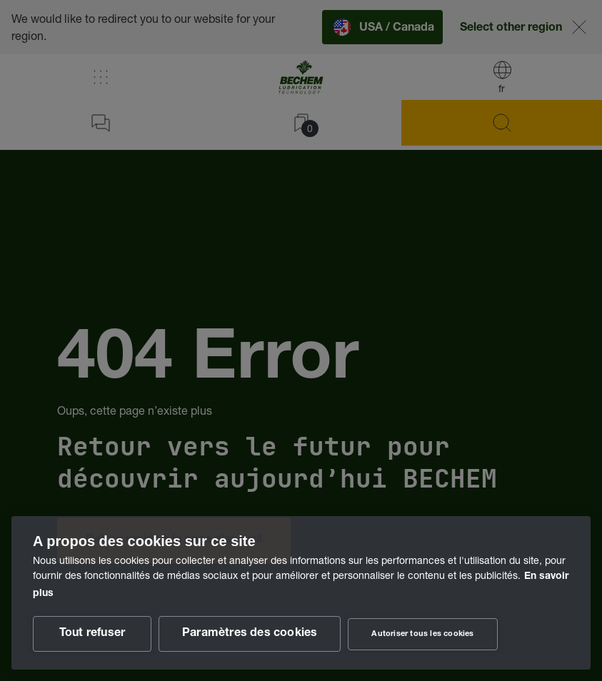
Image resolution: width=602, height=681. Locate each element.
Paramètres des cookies (249, 634)
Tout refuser (92, 634)
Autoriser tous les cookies (422, 634)
